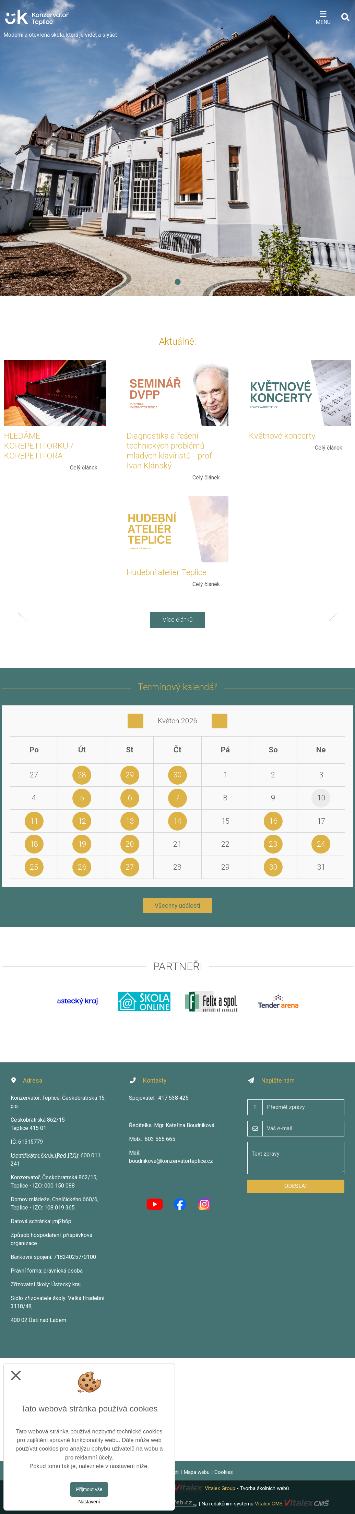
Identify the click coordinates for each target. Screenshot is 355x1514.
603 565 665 (160, 1139)
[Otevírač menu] (323, 17)
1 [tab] (177, 282)
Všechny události (177, 905)
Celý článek (83, 467)
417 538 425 (173, 1098)
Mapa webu (197, 1472)
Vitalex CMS (269, 1503)
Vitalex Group (220, 1488)
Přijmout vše (89, 1489)
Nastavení (89, 1501)
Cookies (223, 1472)
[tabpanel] (177, 148)
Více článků (178, 619)
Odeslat (296, 1186)
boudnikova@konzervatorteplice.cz (171, 1161)
